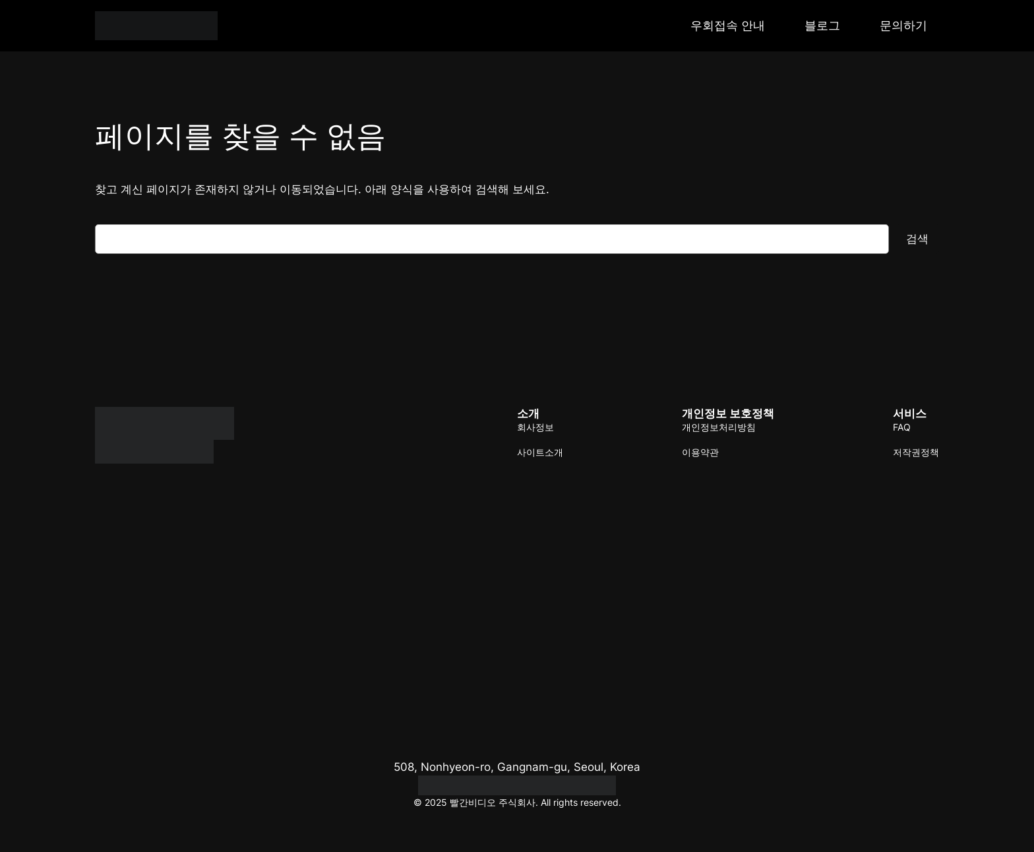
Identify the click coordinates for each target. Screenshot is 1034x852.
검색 (917, 238)
